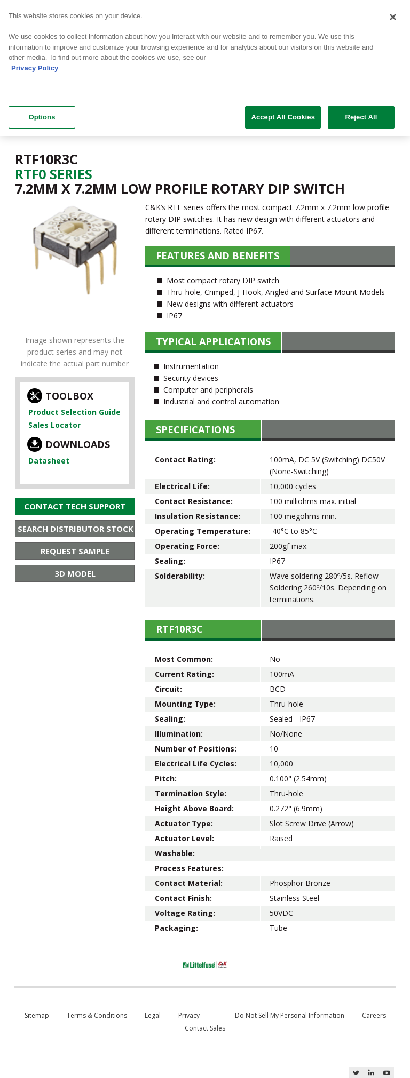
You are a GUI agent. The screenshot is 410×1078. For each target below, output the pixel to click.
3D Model (75, 573)
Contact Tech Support (74, 506)
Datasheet (48, 461)
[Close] (393, 17)
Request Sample (75, 551)
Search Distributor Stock (75, 528)
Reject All (361, 117)
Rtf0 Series (53, 174)
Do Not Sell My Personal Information (289, 1015)
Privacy (189, 1015)
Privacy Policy (34, 68)
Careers (374, 1015)
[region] (205, 68)
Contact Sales (205, 1028)
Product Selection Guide (74, 412)
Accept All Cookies (283, 117)
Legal (153, 1015)
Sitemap (37, 1015)
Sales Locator (54, 425)
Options (41, 117)
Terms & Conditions (97, 1015)
